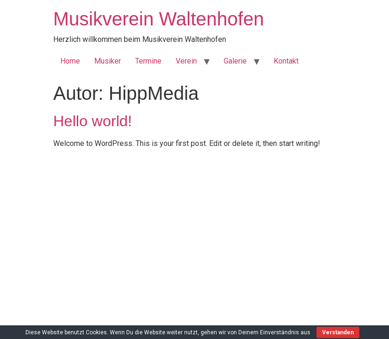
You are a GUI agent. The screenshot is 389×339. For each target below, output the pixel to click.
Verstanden (338, 332)
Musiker (107, 60)
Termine (148, 60)
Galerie (235, 60)
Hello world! (92, 121)
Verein (186, 60)
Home (70, 60)
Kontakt (286, 60)
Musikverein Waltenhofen (158, 18)
